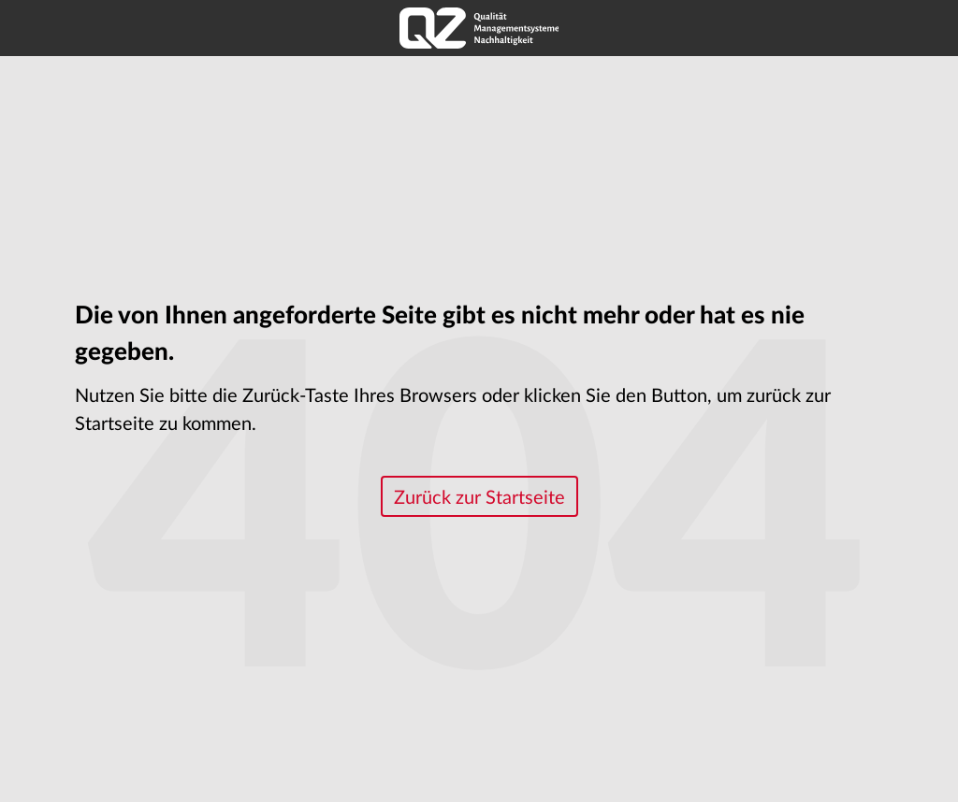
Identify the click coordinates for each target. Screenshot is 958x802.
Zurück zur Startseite (479, 498)
